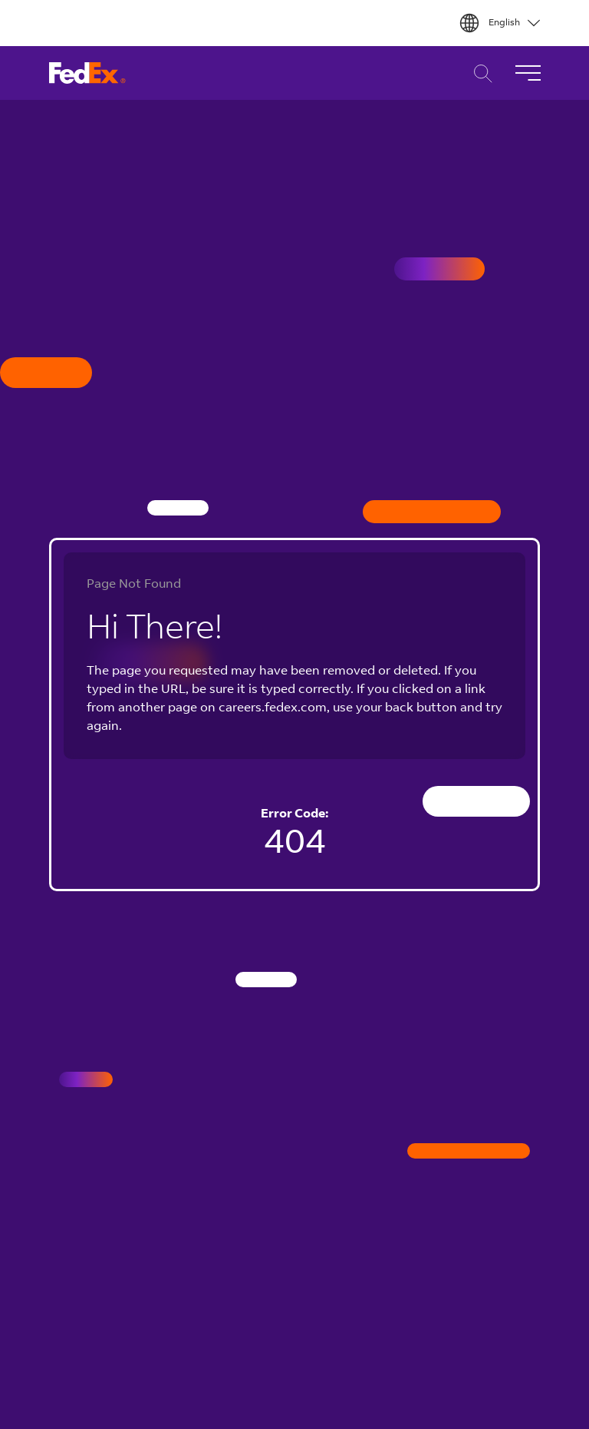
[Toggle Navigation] (527, 73)
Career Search (479, 73)
